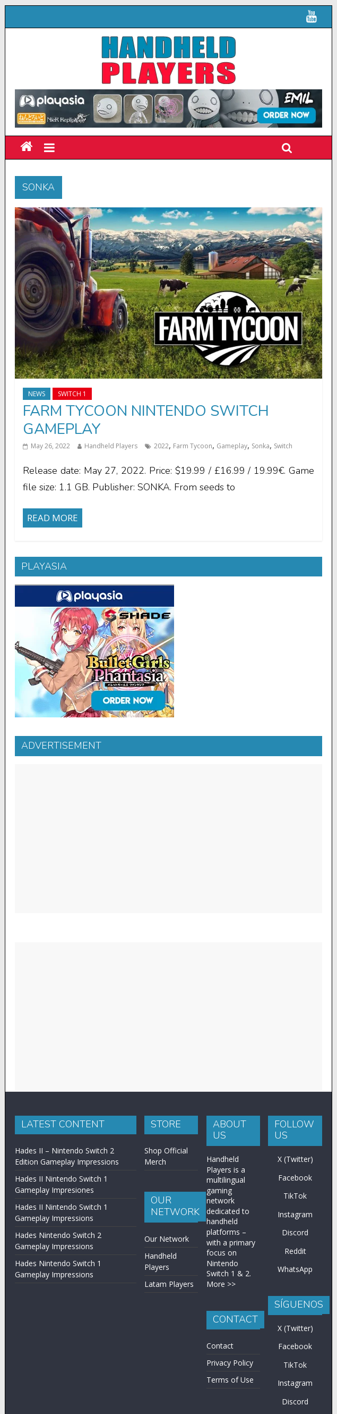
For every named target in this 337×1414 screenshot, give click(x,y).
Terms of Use (230, 1380)
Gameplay (232, 445)
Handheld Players (110, 445)
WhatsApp (295, 1269)
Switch (283, 445)
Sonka (261, 445)
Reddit (295, 1251)
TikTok (295, 1196)
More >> (221, 1284)
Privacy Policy (229, 1363)
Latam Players (169, 1284)
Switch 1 (72, 393)
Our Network (166, 1239)
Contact (220, 1346)
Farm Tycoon (192, 445)
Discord (295, 1232)
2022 (161, 445)
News (36, 393)
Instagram (295, 1214)
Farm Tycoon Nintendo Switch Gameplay (146, 420)
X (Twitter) (295, 1159)
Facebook (295, 1178)
